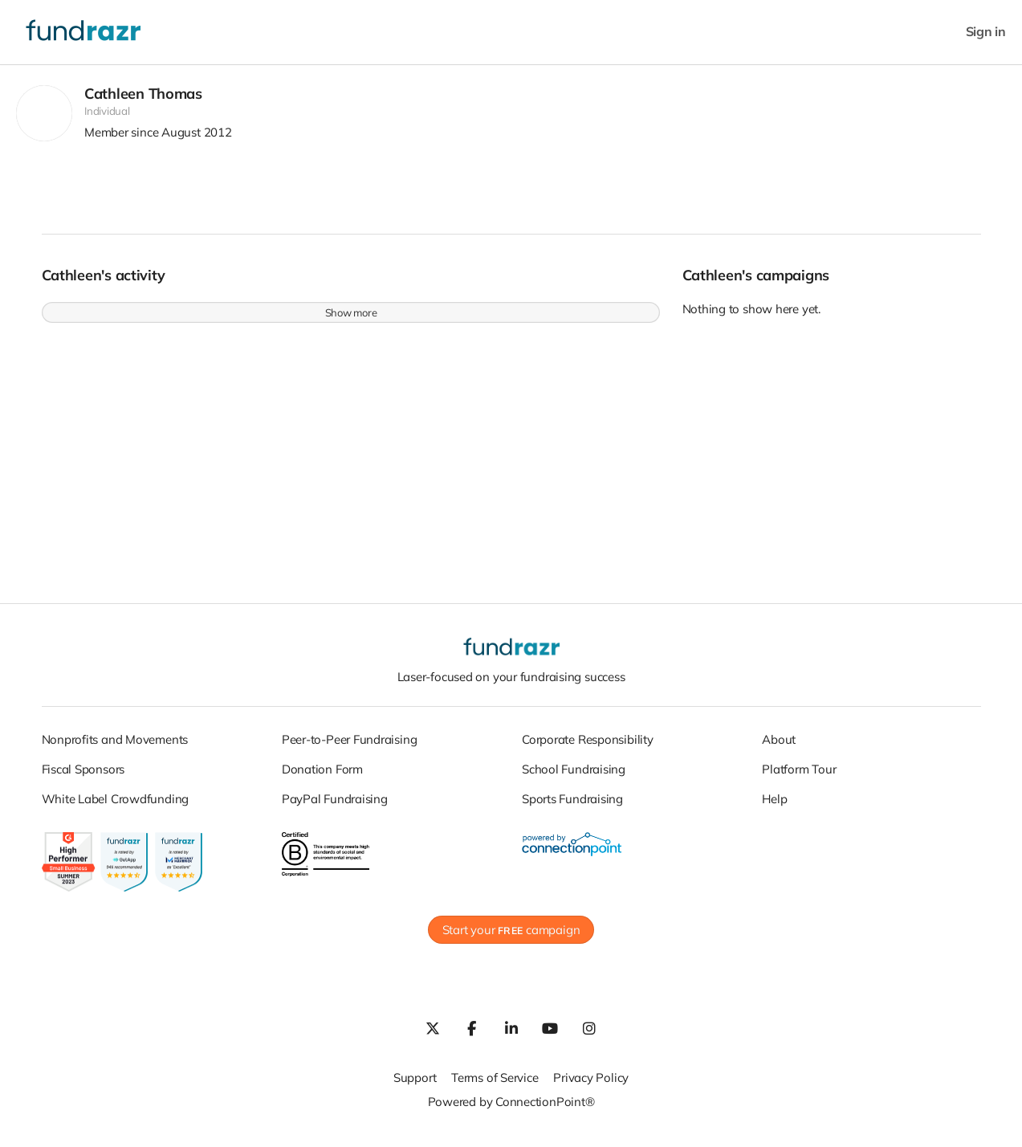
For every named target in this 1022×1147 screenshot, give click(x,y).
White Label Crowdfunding (115, 806)
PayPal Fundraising (335, 806)
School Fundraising (573, 777)
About (779, 747)
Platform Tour (799, 777)
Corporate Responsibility (588, 747)
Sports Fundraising (572, 806)
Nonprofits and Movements (115, 747)
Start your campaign (511, 938)
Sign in (986, 31)
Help (774, 806)
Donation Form (322, 777)
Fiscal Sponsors (83, 777)
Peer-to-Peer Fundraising (349, 747)
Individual (107, 119)
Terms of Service (494, 1086)
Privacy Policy (591, 1086)
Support (414, 1086)
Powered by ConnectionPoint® (511, 1110)
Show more (351, 321)
